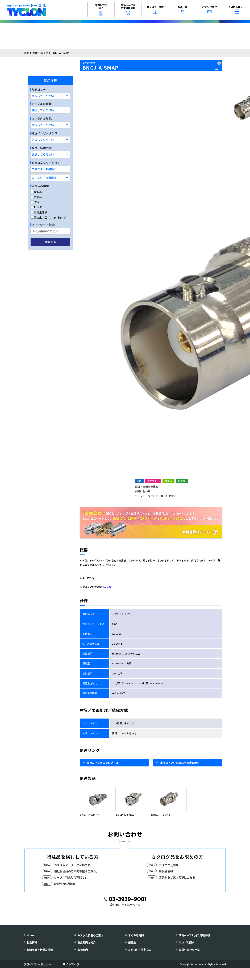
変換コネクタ (40, 53)
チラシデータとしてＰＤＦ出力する (155, 496)
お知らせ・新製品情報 (40, 949)
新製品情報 (166, 871)
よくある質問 (136, 935)
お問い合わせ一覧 (189, 949)
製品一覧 (182, 9)
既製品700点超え (65, 884)
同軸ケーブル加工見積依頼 (128, 9)
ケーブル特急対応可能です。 (72, 877)
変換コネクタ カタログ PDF (103, 762)
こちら (107, 586)
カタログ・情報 (155, 9)
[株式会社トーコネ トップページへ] (26, 9)
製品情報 (32, 942)
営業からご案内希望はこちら (177, 877)
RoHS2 (37, 207)
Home (30, 935)
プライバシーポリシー (37, 964)
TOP (26, 53)
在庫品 (36, 197)
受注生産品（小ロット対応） (49, 217)
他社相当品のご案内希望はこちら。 (76, 871)
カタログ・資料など (140, 949)
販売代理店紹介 (101, 9)
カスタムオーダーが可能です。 (73, 865)
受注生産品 (39, 212)
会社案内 (82, 949)
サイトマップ (71, 964)
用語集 (132, 942)
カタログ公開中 (168, 865)
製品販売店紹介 (86, 942)
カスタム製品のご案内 (90, 935)
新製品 (36, 192)
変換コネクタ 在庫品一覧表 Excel (179, 762)
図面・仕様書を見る (146, 486)
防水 (35, 202)
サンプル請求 (186, 942)
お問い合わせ (209, 9)
